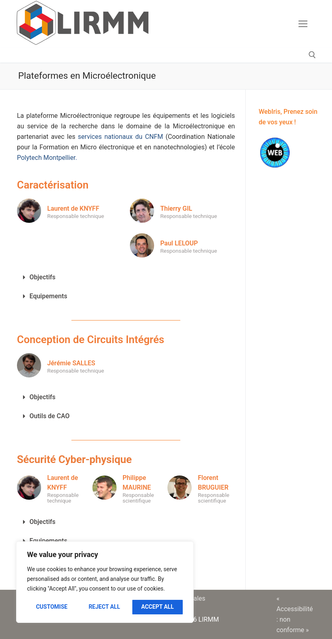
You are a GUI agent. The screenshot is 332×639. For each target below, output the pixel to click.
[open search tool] (312, 55)
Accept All (157, 606)
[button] (126, 277)
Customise (51, 606)
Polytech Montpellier (46, 157)
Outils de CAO (49, 416)
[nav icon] (303, 23)
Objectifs (42, 277)
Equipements (48, 296)
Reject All (104, 606)
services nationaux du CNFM (120, 136)
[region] (105, 582)
